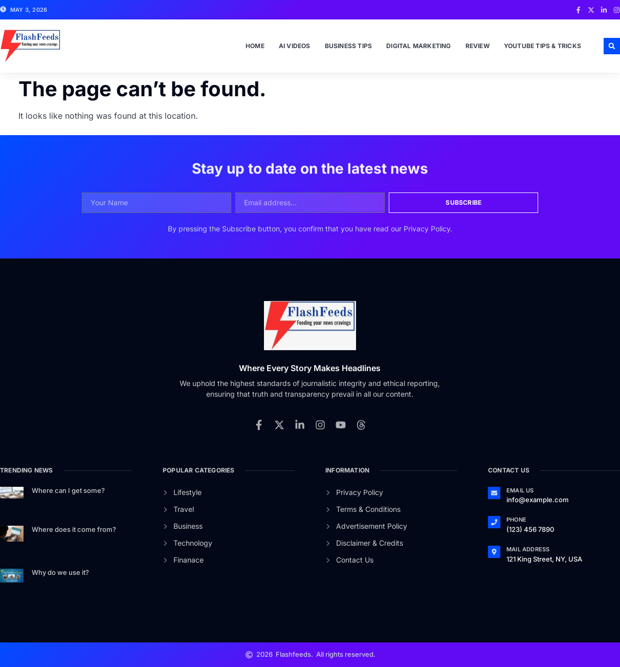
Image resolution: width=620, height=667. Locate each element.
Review (478, 46)
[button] (612, 46)
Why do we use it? (60, 572)
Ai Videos (295, 46)
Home (255, 46)
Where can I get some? (68, 490)
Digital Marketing (418, 46)
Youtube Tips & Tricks (542, 46)
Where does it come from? (74, 529)
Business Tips (348, 46)
